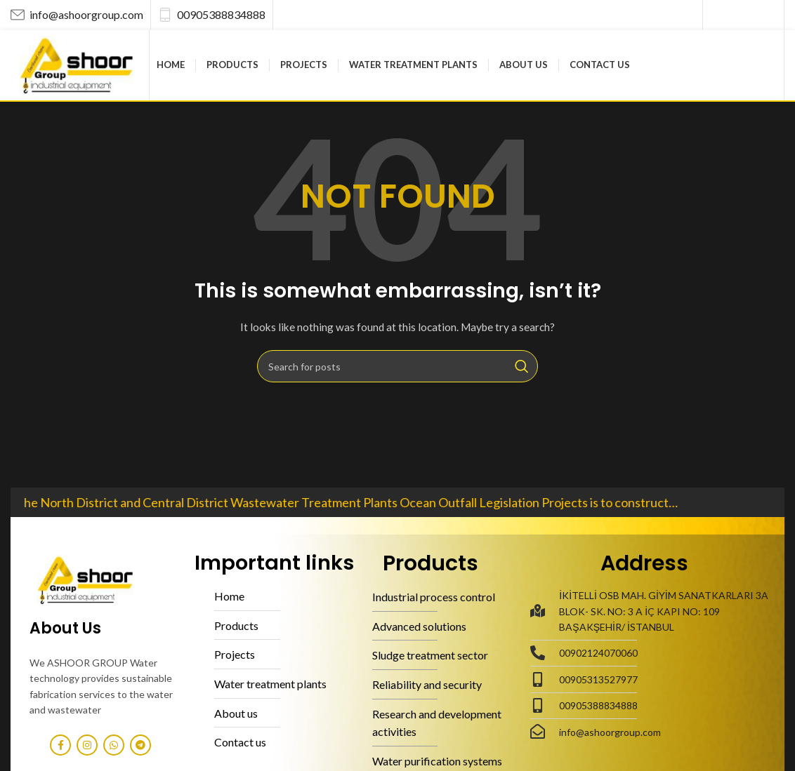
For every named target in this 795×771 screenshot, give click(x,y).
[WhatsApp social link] (750, 15)
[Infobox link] (77, 15)
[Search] (397, 366)
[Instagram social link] (733, 15)
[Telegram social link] (767, 15)
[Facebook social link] (717, 15)
